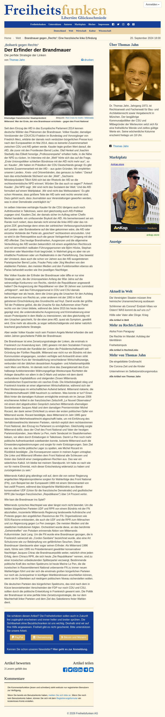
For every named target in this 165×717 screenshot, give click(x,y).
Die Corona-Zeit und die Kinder (127, 366)
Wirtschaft (81, 31)
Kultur (92, 31)
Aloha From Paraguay (122, 331)
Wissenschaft (105, 31)
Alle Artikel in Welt (119, 320)
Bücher (92, 24)
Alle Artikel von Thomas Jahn (125, 376)
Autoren (68, 24)
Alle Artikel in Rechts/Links (123, 350)
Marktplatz (80, 24)
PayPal (17, 637)
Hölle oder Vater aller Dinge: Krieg (128, 315)
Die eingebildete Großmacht (125, 361)
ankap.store (153, 234)
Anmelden (153, 4)
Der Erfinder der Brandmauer (48, 48)
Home (7, 38)
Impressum (103, 24)
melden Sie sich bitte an (60, 695)
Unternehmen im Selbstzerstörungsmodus (133, 371)
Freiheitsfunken (38, 24)
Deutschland (60, 31)
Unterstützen (55, 24)
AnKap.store (117, 164)
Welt (71, 31)
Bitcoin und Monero (73, 637)
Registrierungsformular (67, 698)
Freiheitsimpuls (118, 345)
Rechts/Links (133, 325)
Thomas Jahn (17, 59)
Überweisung (42, 637)
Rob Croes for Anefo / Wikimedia (79, 118)
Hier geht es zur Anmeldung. (70, 649)
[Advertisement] (135, 267)
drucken (87, 59)
